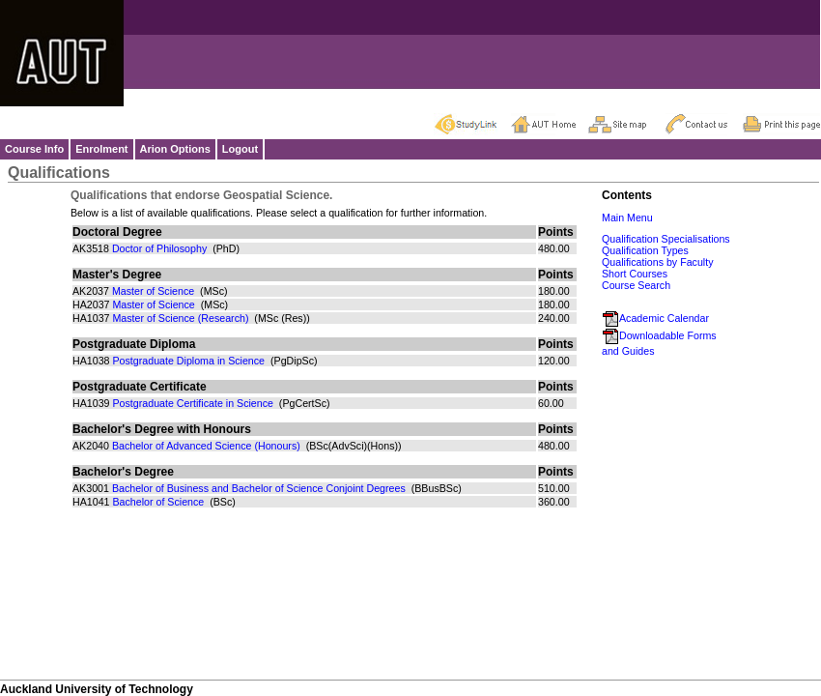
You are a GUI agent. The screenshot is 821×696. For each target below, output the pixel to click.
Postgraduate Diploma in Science (188, 360)
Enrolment (101, 149)
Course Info (34, 149)
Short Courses (634, 273)
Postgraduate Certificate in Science (192, 403)
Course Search (636, 285)
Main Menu (627, 217)
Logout (240, 149)
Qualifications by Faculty (658, 262)
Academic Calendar (655, 318)
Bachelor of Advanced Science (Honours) (206, 445)
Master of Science (153, 291)
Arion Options (175, 149)
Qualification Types (645, 250)
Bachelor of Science (158, 502)
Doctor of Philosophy (159, 248)
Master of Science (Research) (180, 318)
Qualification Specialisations (666, 239)
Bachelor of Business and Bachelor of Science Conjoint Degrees (259, 488)
